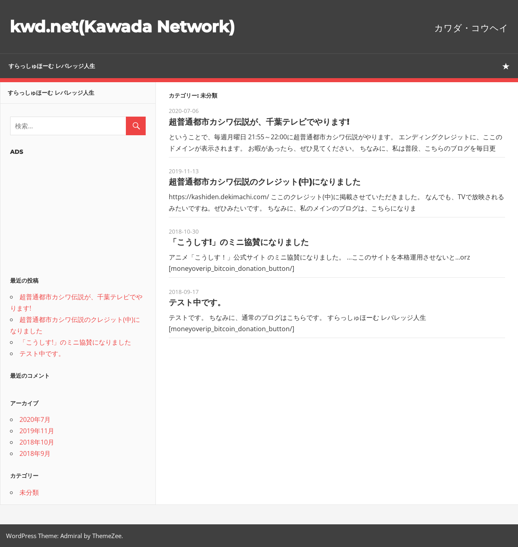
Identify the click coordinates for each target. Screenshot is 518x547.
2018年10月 (36, 442)
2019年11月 (36, 430)
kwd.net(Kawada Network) (122, 26)
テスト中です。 (197, 302)
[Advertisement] (78, 213)
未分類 (29, 492)
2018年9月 (35, 453)
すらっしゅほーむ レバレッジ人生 (51, 66)
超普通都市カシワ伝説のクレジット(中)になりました (265, 182)
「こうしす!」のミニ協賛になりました (239, 242)
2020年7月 (35, 419)
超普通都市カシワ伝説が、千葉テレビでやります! (259, 122)
